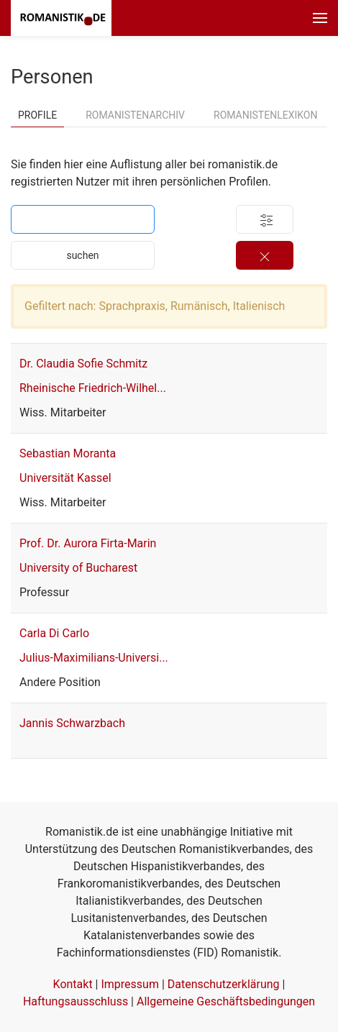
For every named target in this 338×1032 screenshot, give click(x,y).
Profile (37, 115)
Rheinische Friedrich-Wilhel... (92, 388)
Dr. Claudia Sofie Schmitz (83, 363)
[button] (320, 18)
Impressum (130, 984)
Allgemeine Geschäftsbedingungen (226, 1001)
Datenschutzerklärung (224, 984)
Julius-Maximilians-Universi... (93, 658)
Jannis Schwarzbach (72, 723)
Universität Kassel (65, 478)
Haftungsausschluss (75, 1001)
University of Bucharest (78, 568)
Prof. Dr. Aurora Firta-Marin (87, 543)
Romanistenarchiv (135, 115)
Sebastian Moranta (67, 453)
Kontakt (73, 984)
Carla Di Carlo (54, 633)
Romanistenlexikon (265, 115)
